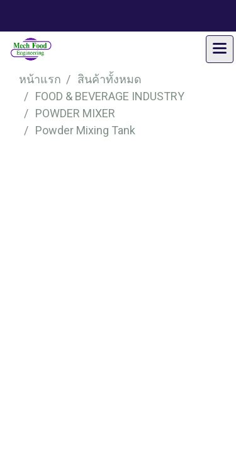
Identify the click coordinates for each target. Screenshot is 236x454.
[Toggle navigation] (219, 49)
